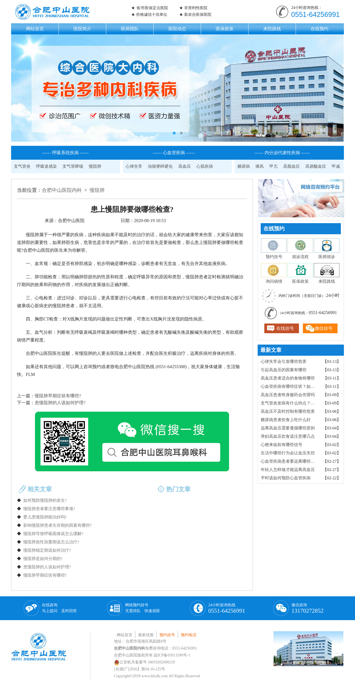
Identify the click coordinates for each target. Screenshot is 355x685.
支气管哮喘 (72, 166)
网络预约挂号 (142, 608)
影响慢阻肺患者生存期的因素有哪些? (57, 525)
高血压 (184, 166)
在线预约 (319, 28)
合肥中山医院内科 (62, 190)
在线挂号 (285, 328)
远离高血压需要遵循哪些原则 (288, 428)
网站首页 (35, 28)
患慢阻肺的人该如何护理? (60, 402)
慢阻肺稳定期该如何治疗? (47, 550)
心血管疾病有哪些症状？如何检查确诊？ (290, 386)
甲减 (336, 166)
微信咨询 (307, 608)
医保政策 (225, 28)
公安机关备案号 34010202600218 (144, 662)
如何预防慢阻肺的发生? (45, 500)
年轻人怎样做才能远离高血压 (288, 469)
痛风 (259, 166)
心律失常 (134, 166)
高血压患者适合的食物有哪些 (288, 378)
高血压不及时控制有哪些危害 (288, 411)
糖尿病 (243, 166)
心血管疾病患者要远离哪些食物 (290, 461)
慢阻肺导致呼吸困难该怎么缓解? (53, 533)
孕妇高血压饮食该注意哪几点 (288, 436)
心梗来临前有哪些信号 (281, 444)
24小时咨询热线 (226, 608)
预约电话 (188, 635)
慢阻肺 (95, 166)
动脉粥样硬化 (160, 166)
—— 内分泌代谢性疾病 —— (282, 152)
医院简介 (82, 28)
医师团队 (130, 28)
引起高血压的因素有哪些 (283, 370)
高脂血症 (291, 166)
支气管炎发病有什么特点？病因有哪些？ (290, 403)
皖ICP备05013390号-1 (172, 655)
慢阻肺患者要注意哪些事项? (49, 508)
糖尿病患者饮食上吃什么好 (286, 419)
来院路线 (272, 28)
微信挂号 (324, 328)
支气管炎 (22, 166)
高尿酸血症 (315, 166)
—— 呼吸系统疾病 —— (65, 152)
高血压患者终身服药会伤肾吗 (288, 395)
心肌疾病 (204, 166)
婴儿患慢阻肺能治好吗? (45, 517)
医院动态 (177, 28)
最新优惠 (146, 635)
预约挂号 (167, 635)
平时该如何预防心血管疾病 (286, 478)
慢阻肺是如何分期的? (43, 558)
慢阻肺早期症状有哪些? (58, 395)
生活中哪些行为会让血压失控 (288, 453)
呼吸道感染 (46, 166)
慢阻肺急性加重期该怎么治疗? (51, 542)
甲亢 (273, 166)
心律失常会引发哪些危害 (283, 361)
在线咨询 (59, 608)
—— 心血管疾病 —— (174, 152)
